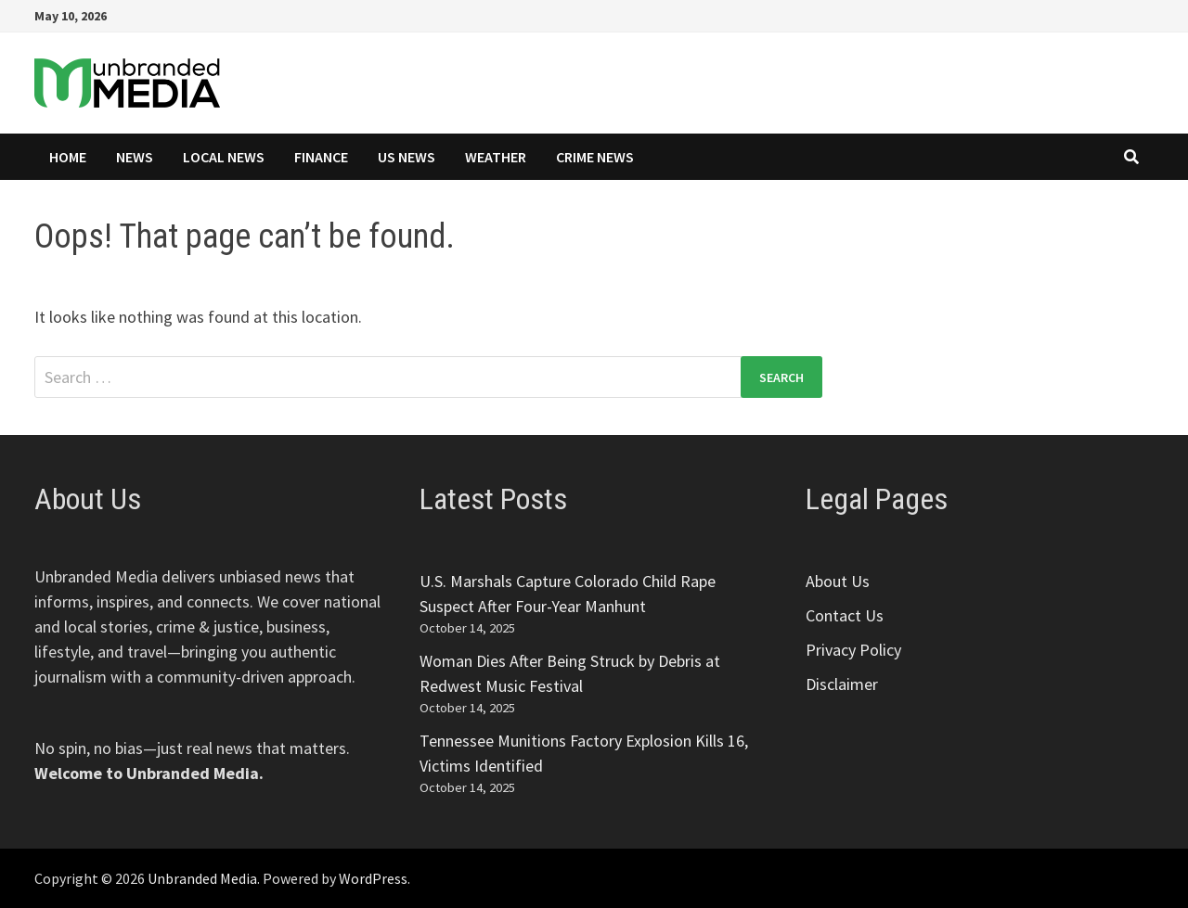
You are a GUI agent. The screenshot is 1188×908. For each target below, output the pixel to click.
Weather (495, 156)
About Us (838, 581)
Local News (224, 156)
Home (67, 156)
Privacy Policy (853, 649)
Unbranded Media (202, 878)
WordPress (373, 878)
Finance (321, 156)
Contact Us (845, 615)
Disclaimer (842, 684)
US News (406, 156)
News (134, 156)
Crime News (595, 156)
